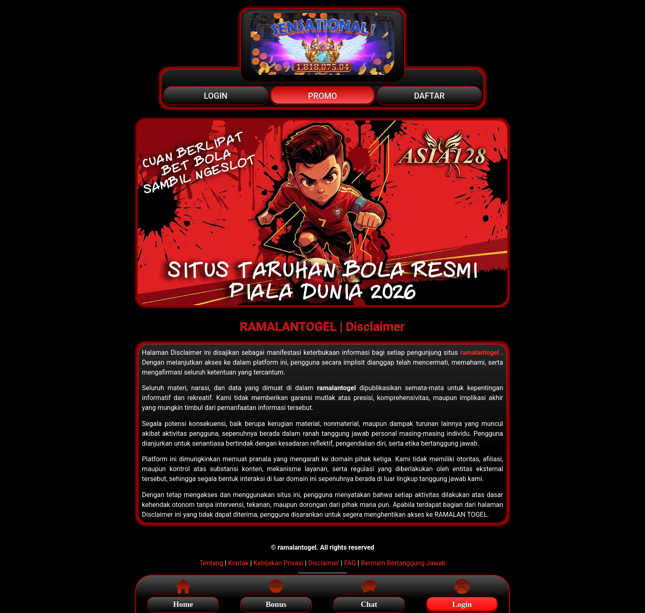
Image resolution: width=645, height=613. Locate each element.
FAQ (350, 563)
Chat (369, 602)
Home (183, 602)
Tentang (211, 563)
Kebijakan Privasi (278, 563)
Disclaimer (323, 563)
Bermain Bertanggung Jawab (403, 563)
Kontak (238, 563)
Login (462, 602)
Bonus (276, 602)
